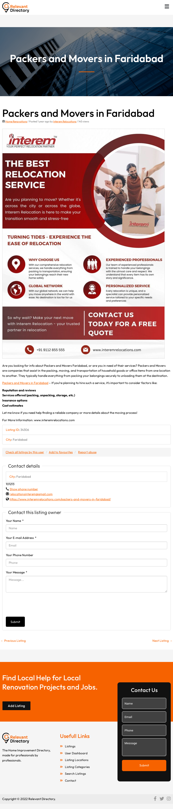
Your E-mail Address (21, 538)
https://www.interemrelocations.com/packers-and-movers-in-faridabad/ (60, 499)
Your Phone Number (19, 555)
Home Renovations (16, 121)
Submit (15, 622)
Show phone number (24, 489)
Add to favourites (61, 452)
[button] (167, 6)
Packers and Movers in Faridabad (25, 383)
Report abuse (87, 452)
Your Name (15, 521)
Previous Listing (13, 641)
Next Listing (162, 641)
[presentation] (40, 604)
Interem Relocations (64, 121)
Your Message (16, 572)
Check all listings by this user (25, 452)
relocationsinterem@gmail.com (31, 494)
